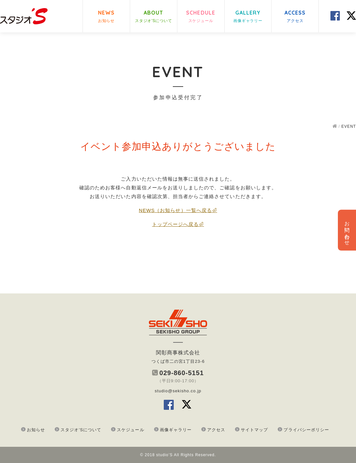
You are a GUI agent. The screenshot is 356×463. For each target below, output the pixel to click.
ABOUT (153, 16)
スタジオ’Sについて (81, 429)
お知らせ (36, 429)
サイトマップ (254, 429)
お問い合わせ (347, 230)
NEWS (106, 16)
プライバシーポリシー (306, 429)
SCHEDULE (200, 16)
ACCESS (295, 16)
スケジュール (130, 429)
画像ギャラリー (176, 429)
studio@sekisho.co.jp (178, 390)
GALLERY (247, 16)
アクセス (216, 429)
